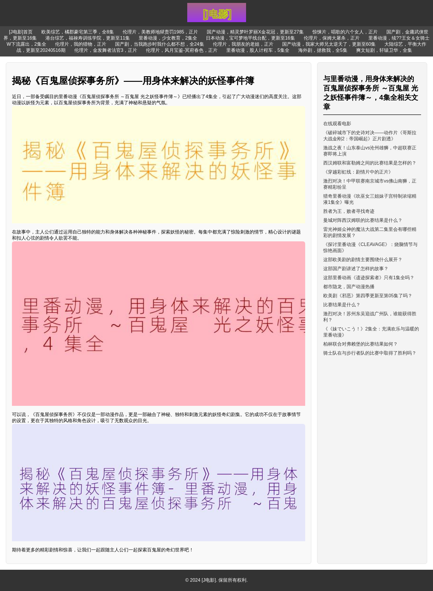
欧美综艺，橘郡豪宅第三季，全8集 (77, 31)
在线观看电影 (337, 123)
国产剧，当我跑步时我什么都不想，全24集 (159, 44)
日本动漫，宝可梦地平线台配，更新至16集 (250, 38)
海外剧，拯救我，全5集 (322, 50)
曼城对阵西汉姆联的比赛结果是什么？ (362, 220)
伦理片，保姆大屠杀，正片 (332, 38)
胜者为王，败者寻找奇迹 (348, 211)
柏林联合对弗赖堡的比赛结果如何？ (360, 343)
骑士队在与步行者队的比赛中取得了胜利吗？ (369, 353)
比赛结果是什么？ (341, 304)
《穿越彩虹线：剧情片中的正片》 (358, 171)
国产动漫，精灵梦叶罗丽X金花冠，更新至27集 (255, 31)
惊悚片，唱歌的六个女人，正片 (345, 31)
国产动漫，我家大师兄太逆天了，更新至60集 (329, 44)
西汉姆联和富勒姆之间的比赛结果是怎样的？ (369, 162)
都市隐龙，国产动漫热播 (348, 286)
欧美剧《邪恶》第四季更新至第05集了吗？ (367, 295)
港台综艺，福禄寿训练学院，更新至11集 (87, 38)
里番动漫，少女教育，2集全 (168, 38)
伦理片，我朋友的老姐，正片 (243, 44)
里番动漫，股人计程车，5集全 (257, 50)
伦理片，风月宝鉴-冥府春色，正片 (181, 50)
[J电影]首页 (21, 31)
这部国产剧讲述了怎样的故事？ (355, 268)
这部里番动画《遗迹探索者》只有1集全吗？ (368, 277)
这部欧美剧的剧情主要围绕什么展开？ (362, 259)
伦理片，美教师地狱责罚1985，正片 (160, 31)
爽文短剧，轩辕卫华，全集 (384, 50)
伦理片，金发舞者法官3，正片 (105, 50)
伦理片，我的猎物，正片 (80, 44)
